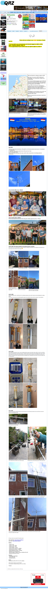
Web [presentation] (21, 31)
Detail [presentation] (13, 31)
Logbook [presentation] (17, 31)
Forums (17, 12)
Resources (27, 12)
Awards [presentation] (25, 31)
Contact (30, 12)
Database (11, 12)
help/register (35, 10)
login (31, 10)
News (15, 12)
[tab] (9, 31)
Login (33, 12)
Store (20, 12)
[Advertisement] (18, 579)
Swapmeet (23, 12)
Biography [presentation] (9, 31)
